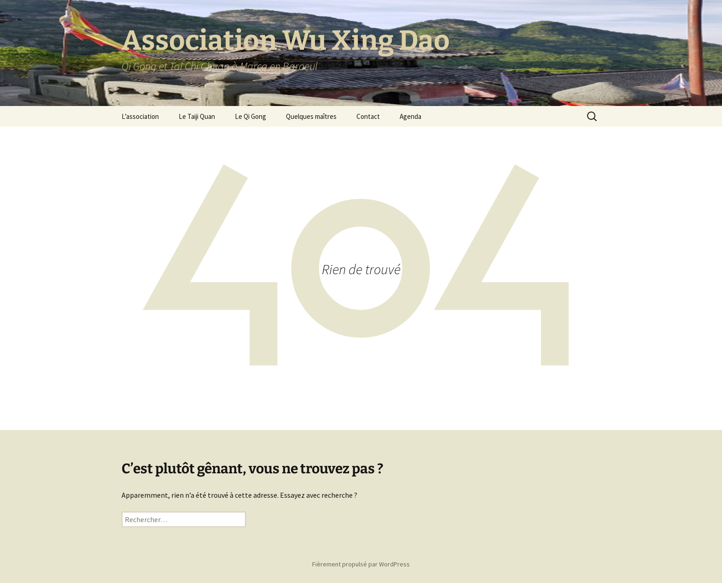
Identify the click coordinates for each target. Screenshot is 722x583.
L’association (140, 116)
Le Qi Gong (250, 116)
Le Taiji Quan (197, 116)
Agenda (410, 116)
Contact (368, 116)
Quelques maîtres (311, 116)
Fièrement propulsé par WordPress (361, 564)
